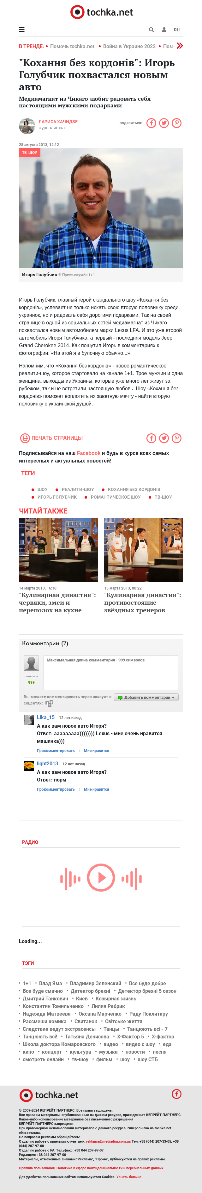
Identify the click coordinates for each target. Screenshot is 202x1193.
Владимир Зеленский (95, 983)
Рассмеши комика (45, 1021)
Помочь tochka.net (73, 46)
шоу (43, 489)
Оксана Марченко (100, 1014)
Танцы (111, 1029)
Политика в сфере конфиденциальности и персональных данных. (110, 1168)
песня (160, 1052)
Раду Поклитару (148, 1014)
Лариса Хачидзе (58, 121)
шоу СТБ (148, 1059)
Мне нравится (96, 751)
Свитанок (85, 1021)
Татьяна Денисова (87, 1037)
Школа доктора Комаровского (59, 1044)
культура (80, 1052)
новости (135, 1052)
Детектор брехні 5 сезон (147, 991)
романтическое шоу (116, 497)
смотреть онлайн (43, 1059)
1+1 (27, 983)
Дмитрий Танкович (45, 999)
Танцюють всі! (40, 1037)
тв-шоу (163, 497)
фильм (104, 1059)
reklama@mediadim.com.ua (108, 1141)
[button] (164, 30)
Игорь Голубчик (57, 497)
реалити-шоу (78, 489)
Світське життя (123, 1021)
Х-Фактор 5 (130, 1037)
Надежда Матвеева (47, 1014)
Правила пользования (37, 1168)
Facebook (89, 453)
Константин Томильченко (53, 1006)
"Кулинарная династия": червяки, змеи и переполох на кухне (57, 602)
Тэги (28, 963)
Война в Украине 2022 (129, 46)
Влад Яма (50, 983)
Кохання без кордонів (134, 489)
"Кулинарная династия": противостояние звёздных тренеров (142, 602)
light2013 (47, 764)
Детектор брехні (90, 991)
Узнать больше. (129, 1177)
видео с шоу (140, 1044)
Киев (82, 999)
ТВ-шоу (29, 152)
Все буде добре (147, 983)
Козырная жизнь (116, 999)
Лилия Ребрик (108, 1006)
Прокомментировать (56, 751)
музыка (108, 1052)
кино (28, 1052)
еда (167, 1044)
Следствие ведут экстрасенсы (59, 1029)
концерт (52, 1052)
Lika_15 (46, 717)
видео (111, 1044)
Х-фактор (163, 1037)
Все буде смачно (43, 991)
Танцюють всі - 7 (147, 1029)
